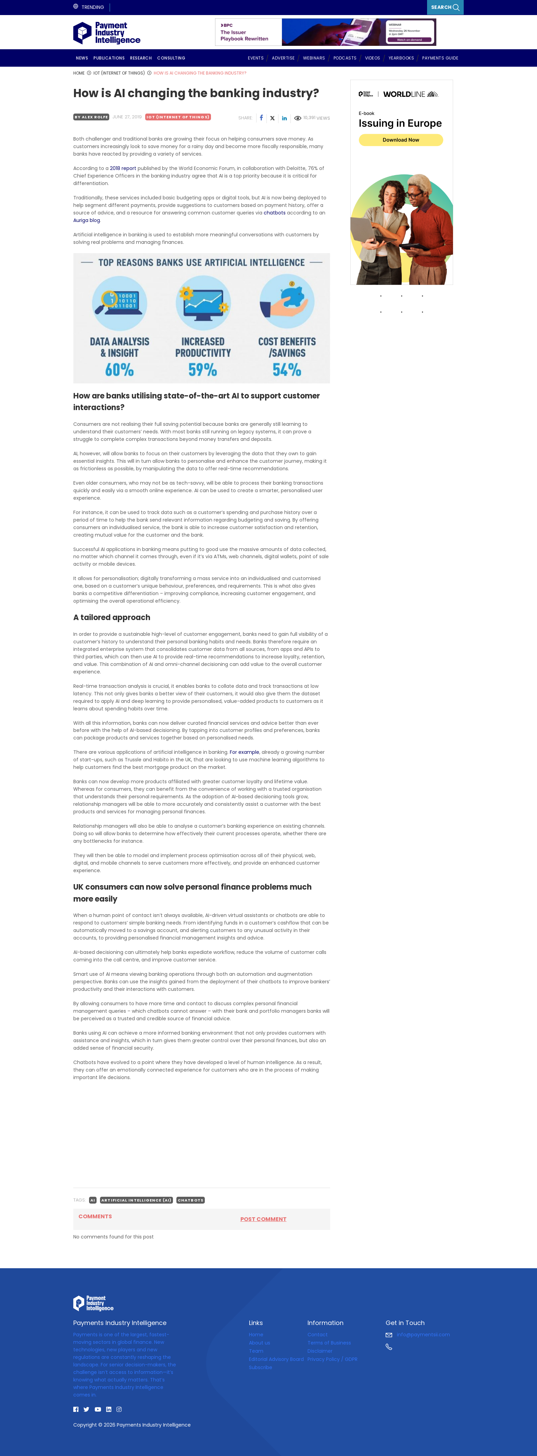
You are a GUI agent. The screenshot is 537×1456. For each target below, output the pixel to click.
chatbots (274, 212)
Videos (372, 58)
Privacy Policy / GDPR (333, 1359)
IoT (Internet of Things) (178, 117)
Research (141, 58)
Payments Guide (440, 58)
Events (256, 58)
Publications (109, 58)
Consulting (171, 58)
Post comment (263, 1219)
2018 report (123, 168)
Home (256, 1334)
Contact (318, 1334)
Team (256, 1351)
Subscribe (260, 1367)
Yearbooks (401, 58)
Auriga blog (86, 220)
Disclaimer (320, 1351)
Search (445, 7)
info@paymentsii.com (418, 1334)
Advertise (283, 58)
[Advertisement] (201, 1134)
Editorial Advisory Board (276, 1359)
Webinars (314, 58)
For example (244, 752)
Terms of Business (329, 1342)
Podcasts (345, 58)
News (82, 58)
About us (259, 1342)
